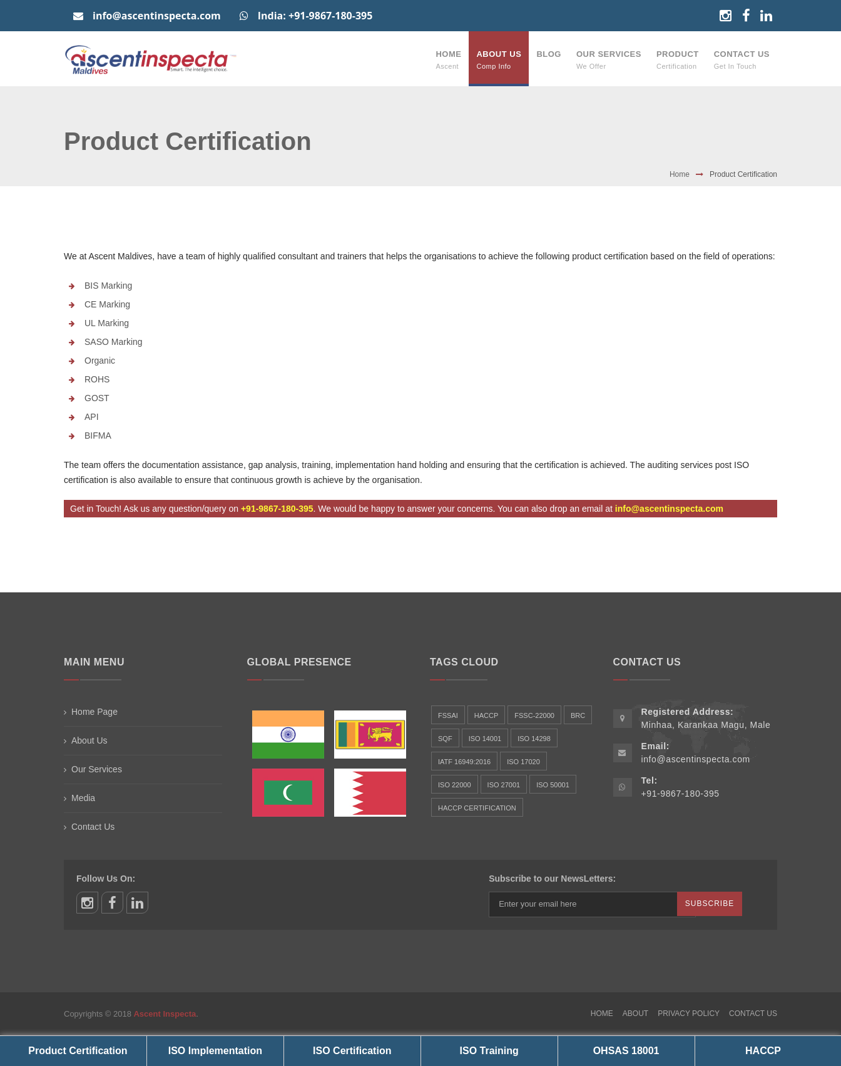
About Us (498, 59)
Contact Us (742, 59)
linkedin (137, 903)
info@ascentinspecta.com (147, 15)
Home (448, 59)
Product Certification (77, 1050)
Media (83, 798)
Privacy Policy (689, 1013)
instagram (87, 903)
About (635, 1013)
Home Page (94, 712)
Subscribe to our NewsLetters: (552, 879)
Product (677, 59)
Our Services (608, 59)
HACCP (763, 1050)
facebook (112, 903)
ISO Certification (352, 1050)
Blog (548, 54)
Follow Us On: (105, 879)
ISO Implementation (215, 1050)
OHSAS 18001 (626, 1050)
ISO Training (489, 1050)
